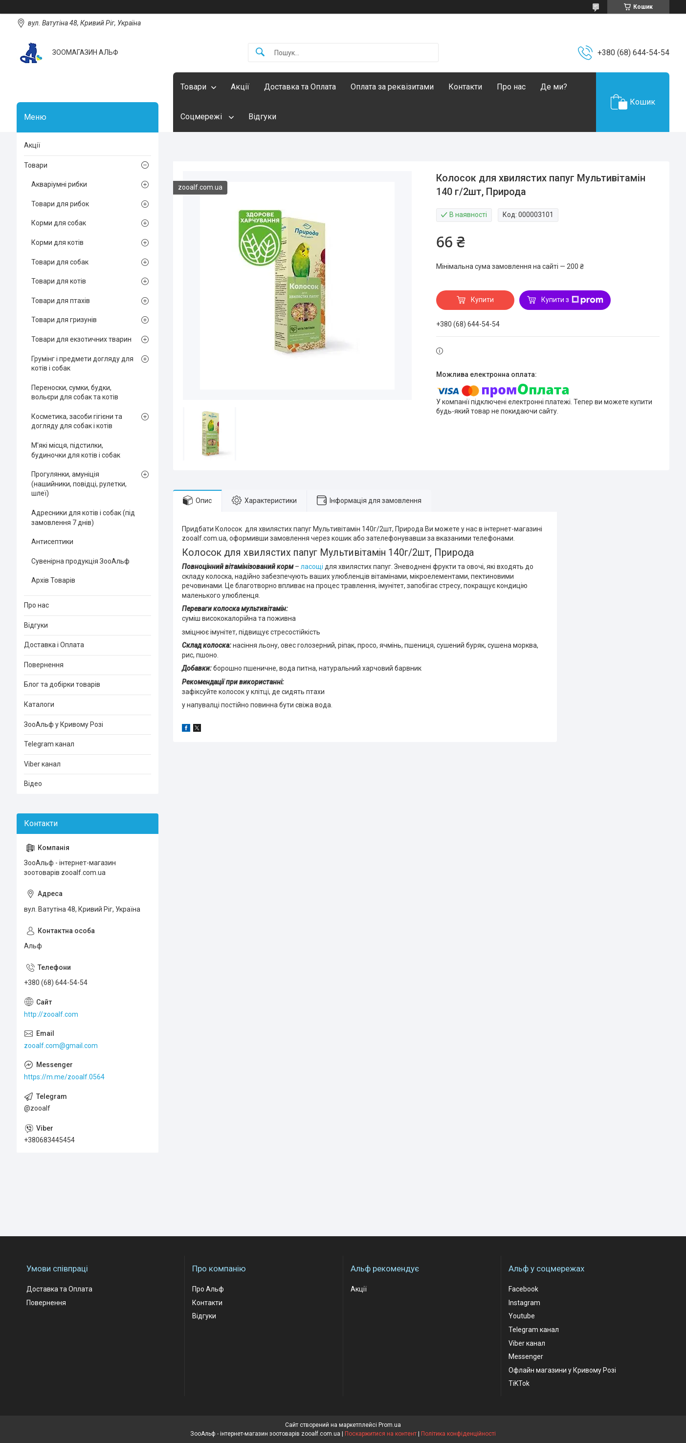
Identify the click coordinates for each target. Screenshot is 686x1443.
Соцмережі (202, 116)
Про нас (511, 86)
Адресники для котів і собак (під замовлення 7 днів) (83, 517)
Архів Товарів (53, 580)
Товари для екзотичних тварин (81, 339)
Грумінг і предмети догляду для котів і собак (82, 363)
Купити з (572, 300)
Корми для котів (57, 242)
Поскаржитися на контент (381, 1433)
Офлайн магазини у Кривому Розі (562, 1370)
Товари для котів (58, 281)
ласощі (312, 566)
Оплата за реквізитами (392, 86)
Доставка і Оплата (54, 645)
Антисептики (52, 542)
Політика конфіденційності (458, 1433)
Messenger (526, 1356)
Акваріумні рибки (59, 184)
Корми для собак (58, 223)
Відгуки (262, 116)
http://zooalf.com (51, 1014)
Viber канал (42, 764)
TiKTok (519, 1383)
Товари (193, 86)
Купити (482, 300)
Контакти (465, 86)
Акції (240, 86)
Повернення (44, 665)
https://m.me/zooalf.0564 (64, 1077)
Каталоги (39, 704)
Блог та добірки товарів (62, 684)
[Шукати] (260, 52)
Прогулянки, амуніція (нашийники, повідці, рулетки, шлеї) (79, 483)
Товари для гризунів (64, 320)
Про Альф (208, 1289)
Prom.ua (389, 1424)
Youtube (522, 1316)
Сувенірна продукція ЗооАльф (80, 561)
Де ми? (553, 86)
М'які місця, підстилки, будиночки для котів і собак (75, 450)
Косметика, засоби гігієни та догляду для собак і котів (76, 421)
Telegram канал (49, 744)
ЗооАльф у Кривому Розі (63, 724)
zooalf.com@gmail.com (61, 1045)
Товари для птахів (60, 301)
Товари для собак (60, 262)
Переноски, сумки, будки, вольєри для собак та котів (74, 392)
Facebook (523, 1289)
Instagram (524, 1303)
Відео (33, 783)
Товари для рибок (60, 204)
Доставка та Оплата (300, 86)
